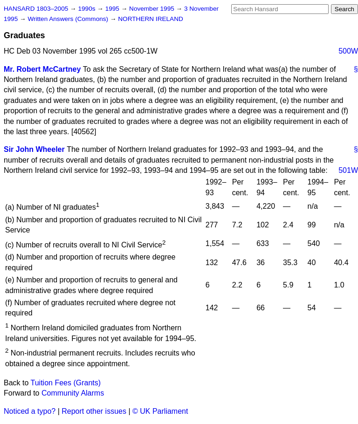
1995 (113, 8)
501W (348, 170)
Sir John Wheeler (34, 149)
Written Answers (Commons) (69, 18)
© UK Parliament (160, 411)
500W (348, 51)
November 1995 (152, 8)
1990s (87, 8)
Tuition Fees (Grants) (66, 383)
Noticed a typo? (29, 411)
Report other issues (94, 411)
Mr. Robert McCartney (42, 69)
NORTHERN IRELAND (150, 18)
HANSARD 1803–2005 (36, 8)
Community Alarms (72, 393)
